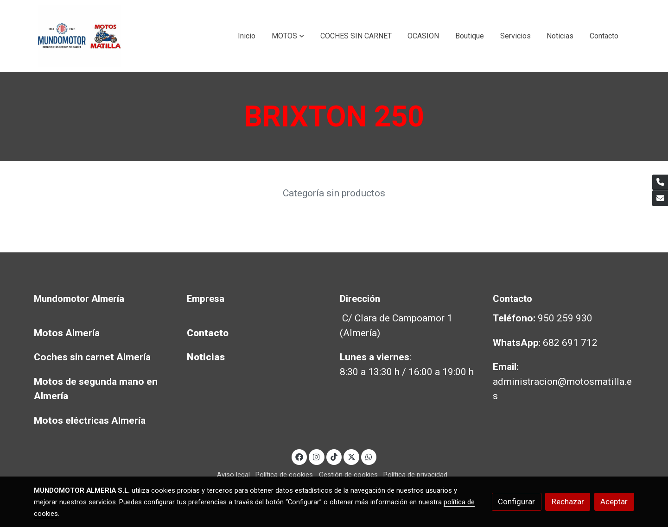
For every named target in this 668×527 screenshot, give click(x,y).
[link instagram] (316, 456)
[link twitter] (351, 456)
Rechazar (568, 501)
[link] (79, 36)
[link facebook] (299, 456)
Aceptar (614, 501)
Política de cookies (284, 475)
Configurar (516, 501)
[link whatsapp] (369, 456)
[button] (288, 36)
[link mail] (660, 198)
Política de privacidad (415, 475)
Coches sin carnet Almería (92, 357)
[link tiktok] (334, 456)
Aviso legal (233, 475)
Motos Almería (67, 333)
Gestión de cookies (348, 475)
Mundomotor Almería (79, 298)
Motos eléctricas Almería (90, 420)
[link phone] (660, 182)
